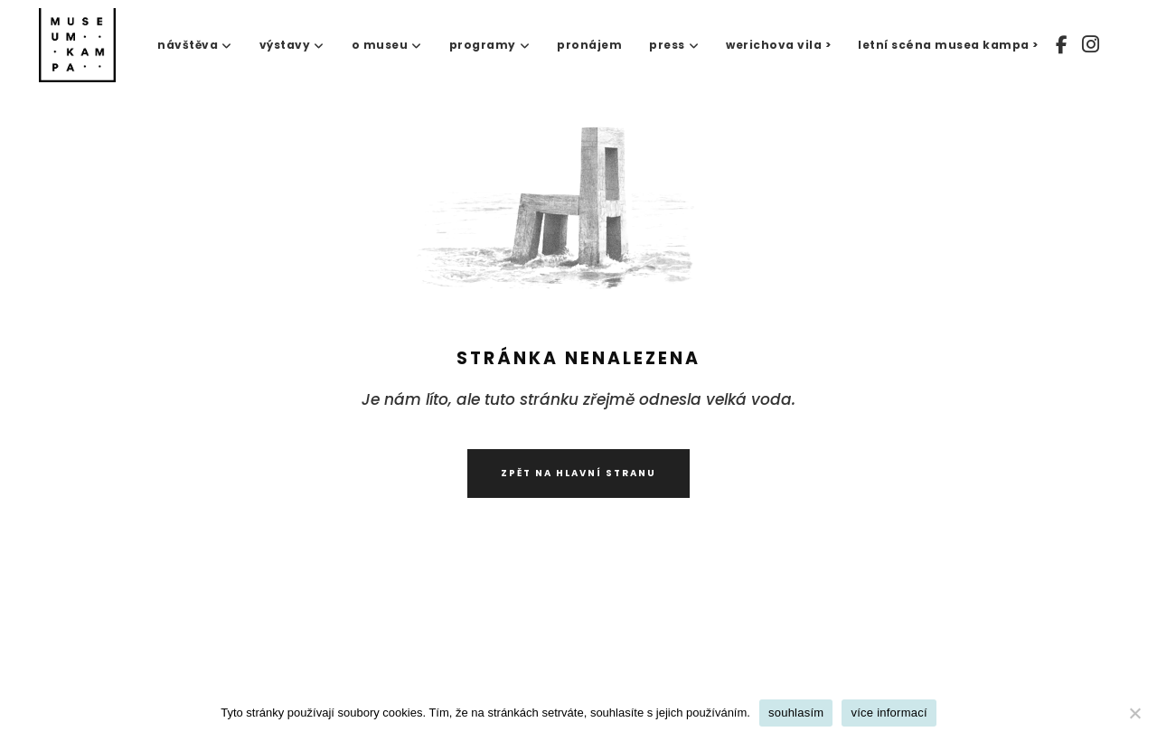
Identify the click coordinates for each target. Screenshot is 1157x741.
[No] (1134, 713)
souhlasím (796, 712)
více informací (889, 712)
